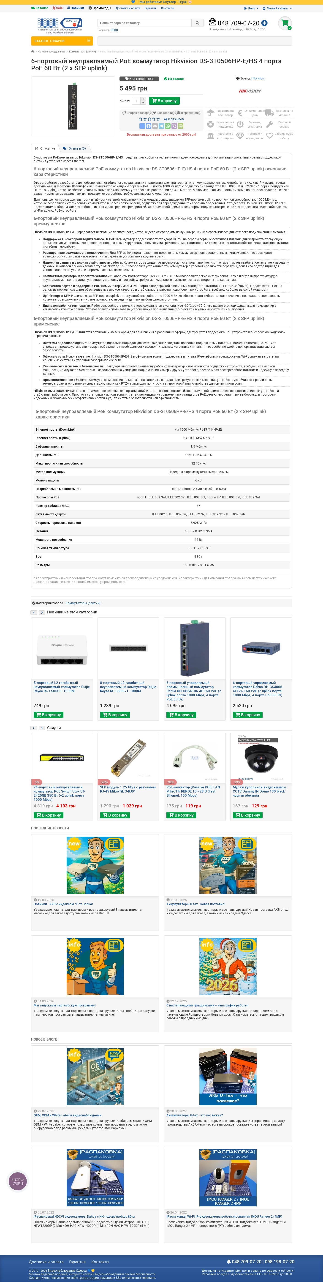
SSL (118, 1277)
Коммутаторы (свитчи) (82, 51)
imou (114, 30)
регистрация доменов (96, 1277)
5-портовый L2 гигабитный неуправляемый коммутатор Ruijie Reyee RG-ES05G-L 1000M (62, 687)
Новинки (77, 8)
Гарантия (151, 8)
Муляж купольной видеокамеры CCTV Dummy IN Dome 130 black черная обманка (259, 791)
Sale (59, 8)
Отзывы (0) (74, 148)
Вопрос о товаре (136, 113)
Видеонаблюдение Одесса (67, 1270)
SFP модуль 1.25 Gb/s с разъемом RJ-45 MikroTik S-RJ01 (128, 789)
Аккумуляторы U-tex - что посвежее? (194, 1115)
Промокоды (101, 8)
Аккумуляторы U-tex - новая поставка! (195, 904)
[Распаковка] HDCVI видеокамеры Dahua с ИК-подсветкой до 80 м (84, 1216)
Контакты (167, 8)
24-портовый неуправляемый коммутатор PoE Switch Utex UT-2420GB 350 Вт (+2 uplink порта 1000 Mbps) (59, 793)
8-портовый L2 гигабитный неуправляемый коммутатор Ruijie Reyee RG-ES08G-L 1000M (128, 687)
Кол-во (124, 100)
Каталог (42, 8)
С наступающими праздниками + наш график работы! (207, 1005)
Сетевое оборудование (51, 51)
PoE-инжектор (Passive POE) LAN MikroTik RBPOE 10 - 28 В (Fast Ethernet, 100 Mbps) (193, 791)
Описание (45, 148)
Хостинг (35, 1277)
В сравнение (188, 113)
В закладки (163, 113)
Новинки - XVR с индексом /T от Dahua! (63, 904)
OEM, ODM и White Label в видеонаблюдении (67, 1115)
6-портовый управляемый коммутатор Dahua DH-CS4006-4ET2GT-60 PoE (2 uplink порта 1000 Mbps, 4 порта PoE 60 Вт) (258, 689)
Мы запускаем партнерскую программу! (65, 1005)
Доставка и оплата (128, 8)
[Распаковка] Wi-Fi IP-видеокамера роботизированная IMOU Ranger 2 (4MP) (224, 1216)
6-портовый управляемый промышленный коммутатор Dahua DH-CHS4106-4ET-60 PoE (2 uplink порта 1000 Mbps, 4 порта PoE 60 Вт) (193, 691)
